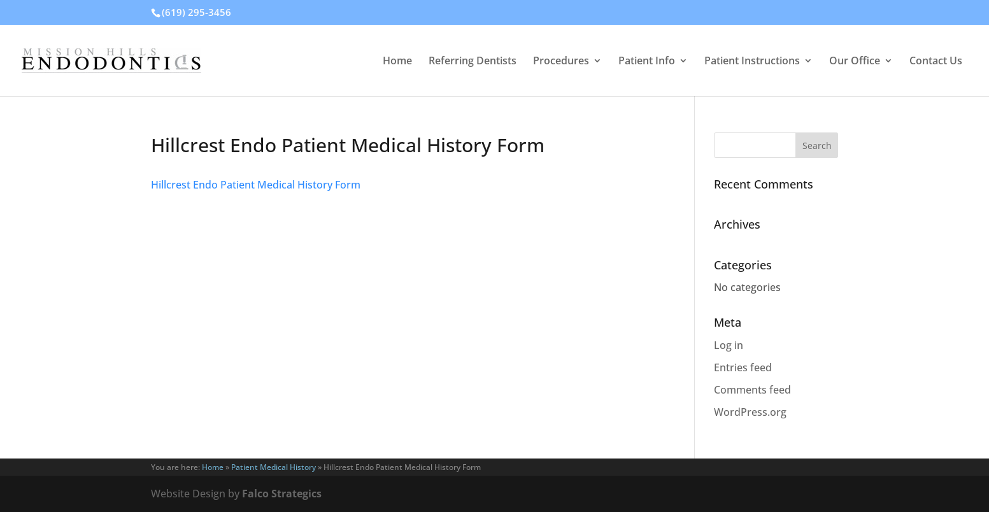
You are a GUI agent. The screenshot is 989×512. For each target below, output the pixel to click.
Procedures (561, 62)
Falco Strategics (282, 494)
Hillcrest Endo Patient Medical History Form (255, 185)
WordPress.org (750, 412)
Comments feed (752, 390)
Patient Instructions (752, 62)
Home (397, 62)
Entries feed (743, 367)
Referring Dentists (472, 62)
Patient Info (646, 62)
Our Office (854, 62)
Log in (728, 345)
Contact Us (935, 62)
